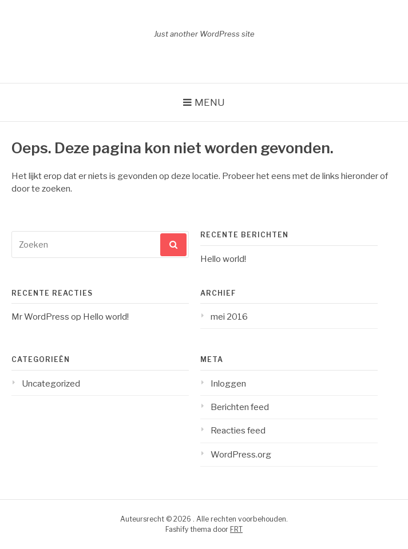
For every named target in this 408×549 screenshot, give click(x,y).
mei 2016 (229, 317)
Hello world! (223, 259)
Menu (210, 102)
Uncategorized (51, 384)
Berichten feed (240, 407)
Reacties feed (238, 430)
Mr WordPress (40, 317)
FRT (236, 529)
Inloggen (228, 384)
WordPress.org (241, 454)
